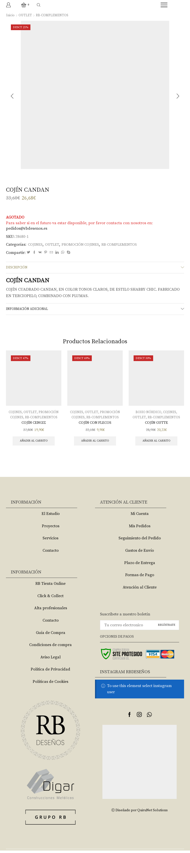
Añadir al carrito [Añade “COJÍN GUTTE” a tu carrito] (156, 443)
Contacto (51, 552)
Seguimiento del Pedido (140, 540)
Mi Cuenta (140, 516)
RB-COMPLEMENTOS (53, 15)
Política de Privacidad (50, 671)
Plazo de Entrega (139, 565)
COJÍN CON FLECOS (95, 424)
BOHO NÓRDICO (148, 413)
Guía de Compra (50, 634)
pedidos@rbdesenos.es (26, 228)
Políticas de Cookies (50, 684)
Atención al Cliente (140, 589)
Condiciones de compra (50, 647)
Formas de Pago (139, 577)
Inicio (10, 15)
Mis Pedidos (139, 528)
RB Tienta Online (50, 586)
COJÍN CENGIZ (33, 424)
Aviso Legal (50, 659)
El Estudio (51, 516)
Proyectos (50, 528)
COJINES (36, 244)
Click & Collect (50, 598)
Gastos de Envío (139, 552)
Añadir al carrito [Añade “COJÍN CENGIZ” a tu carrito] (34, 443)
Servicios (50, 540)
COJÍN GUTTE (156, 424)
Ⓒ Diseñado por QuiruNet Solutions (139, 813)
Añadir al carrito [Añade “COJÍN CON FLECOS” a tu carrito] (95, 443)
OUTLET (25, 15)
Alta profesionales (50, 610)
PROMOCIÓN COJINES (84, 244)
